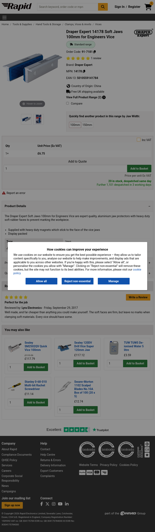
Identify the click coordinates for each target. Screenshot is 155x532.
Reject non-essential (77, 281)
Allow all (41, 281)
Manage (114, 281)
